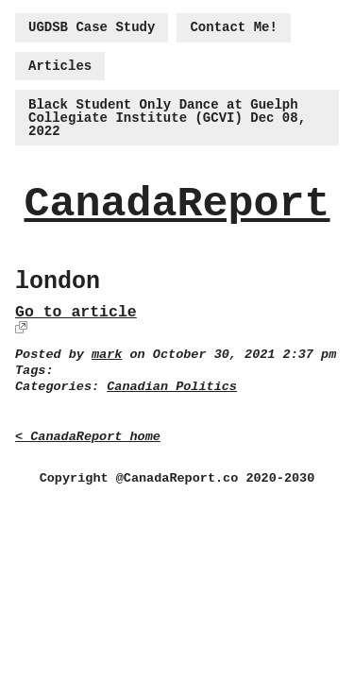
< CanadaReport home (87, 437)
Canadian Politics (172, 387)
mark (107, 355)
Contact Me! (233, 27)
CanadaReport (176, 204)
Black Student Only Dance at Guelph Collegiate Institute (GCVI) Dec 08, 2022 (167, 118)
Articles (60, 66)
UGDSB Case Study (91, 27)
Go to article (76, 312)
